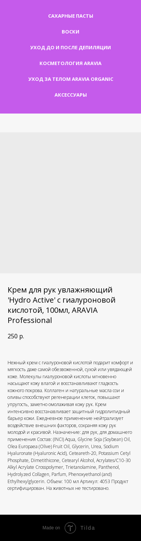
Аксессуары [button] (71, 94)
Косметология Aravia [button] (70, 63)
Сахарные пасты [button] (70, 15)
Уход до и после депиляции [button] (70, 47)
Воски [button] (70, 31)
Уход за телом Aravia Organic (70, 79)
